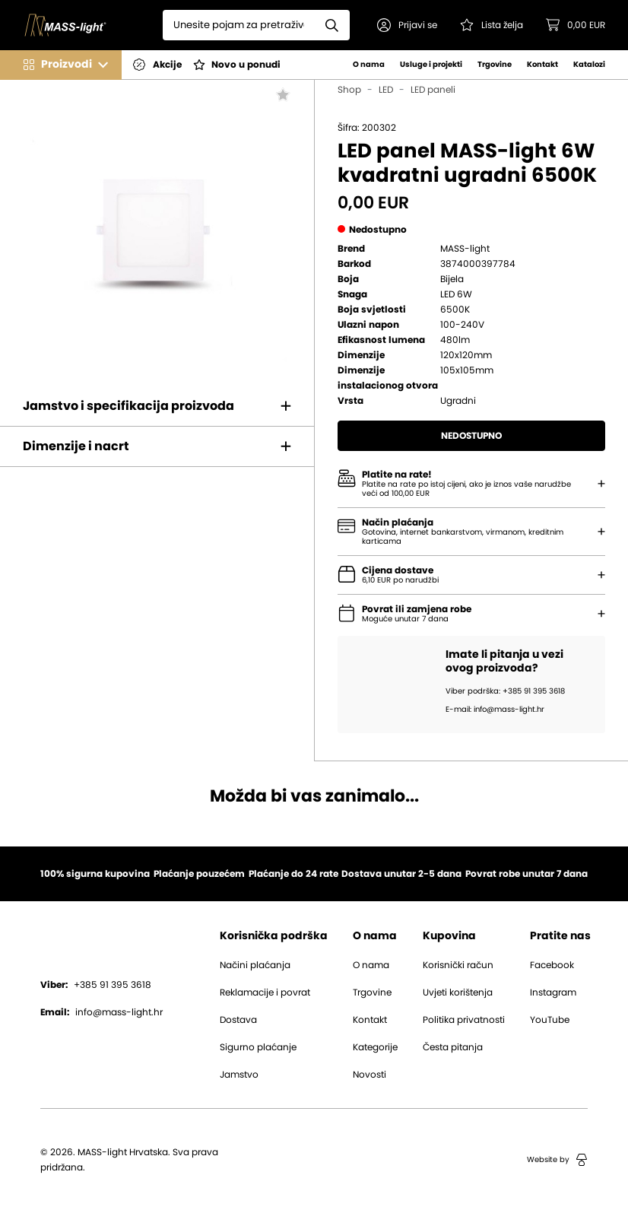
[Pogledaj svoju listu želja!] (491, 25)
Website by (557, 1160)
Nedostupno (471, 435)
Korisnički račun (458, 965)
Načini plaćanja (255, 965)
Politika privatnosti (464, 1019)
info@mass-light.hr (101, 1012)
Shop (349, 89)
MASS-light (465, 248)
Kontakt (542, 64)
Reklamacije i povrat (265, 992)
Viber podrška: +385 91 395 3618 (505, 691)
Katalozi (589, 64)
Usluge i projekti (431, 64)
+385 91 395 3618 (95, 984)
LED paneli (433, 89)
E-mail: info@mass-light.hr (495, 709)
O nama (369, 64)
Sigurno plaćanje (258, 1047)
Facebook (552, 965)
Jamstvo (239, 1074)
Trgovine (494, 64)
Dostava (238, 1019)
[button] (407, 25)
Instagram (553, 992)
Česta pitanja (453, 1047)
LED (386, 89)
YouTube (549, 1019)
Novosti (369, 1074)
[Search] (239, 25)
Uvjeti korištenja (458, 992)
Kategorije (375, 1047)
